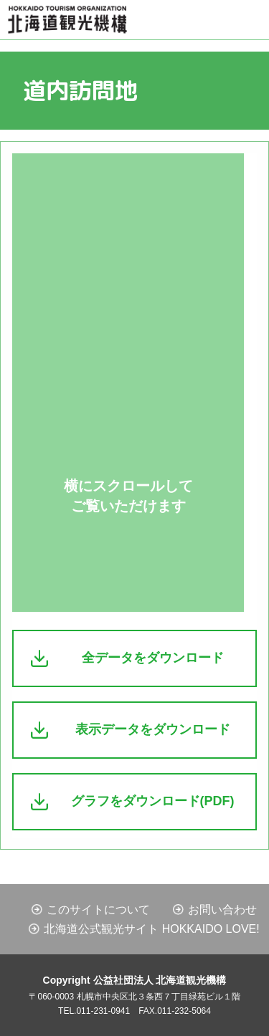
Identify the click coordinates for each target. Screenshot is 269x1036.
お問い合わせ (222, 909)
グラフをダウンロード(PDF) (153, 801)
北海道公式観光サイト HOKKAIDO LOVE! (151, 929)
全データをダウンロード (153, 658)
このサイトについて (98, 909)
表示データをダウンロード (152, 729)
